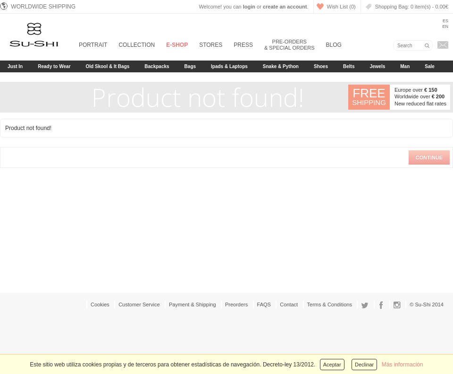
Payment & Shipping (192, 304)
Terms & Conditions (329, 304)
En (445, 26)
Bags (190, 66)
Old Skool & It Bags (108, 66)
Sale (430, 66)
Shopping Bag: (411, 6)
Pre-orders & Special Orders (289, 45)
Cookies (100, 304)
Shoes (321, 66)
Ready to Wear (54, 66)
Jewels (377, 66)
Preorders (236, 304)
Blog (334, 45)
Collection (136, 45)
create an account (285, 6)
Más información (402, 364)
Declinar (364, 364)
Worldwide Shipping (38, 6)
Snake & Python (281, 66)
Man (405, 66)
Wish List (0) (341, 6)
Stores (210, 45)
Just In (15, 66)
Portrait (93, 45)
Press (243, 45)
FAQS (264, 304)
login (249, 6)
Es (445, 20)
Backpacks (156, 66)
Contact (289, 304)
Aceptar (332, 364)
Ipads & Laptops (229, 66)
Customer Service (138, 304)
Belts (348, 66)
